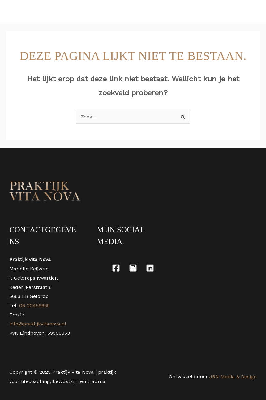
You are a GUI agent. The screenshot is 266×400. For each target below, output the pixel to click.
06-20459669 (34, 305)
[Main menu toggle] (253, 12)
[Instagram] (133, 268)
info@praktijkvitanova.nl (37, 324)
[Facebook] (116, 268)
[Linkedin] (150, 268)
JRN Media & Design (233, 377)
